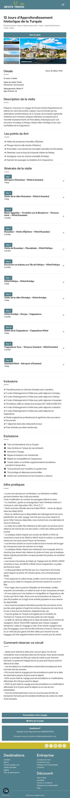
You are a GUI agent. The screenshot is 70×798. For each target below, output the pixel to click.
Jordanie (7, 760)
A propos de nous (44, 760)
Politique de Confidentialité (47, 765)
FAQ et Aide (41, 778)
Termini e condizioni (44, 783)
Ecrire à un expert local (35, 795)
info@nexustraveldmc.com (45, 736)
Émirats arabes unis (11, 765)
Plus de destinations (11, 773)
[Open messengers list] (6, 791)
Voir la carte (35, 35)
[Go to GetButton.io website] (6, 795)
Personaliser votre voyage (35, 715)
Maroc (6, 762)
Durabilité (40, 780)
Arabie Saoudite (10, 767)
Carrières (40, 767)
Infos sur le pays (35, 721)
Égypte (6, 770)
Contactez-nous (43, 762)
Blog (38, 788)
